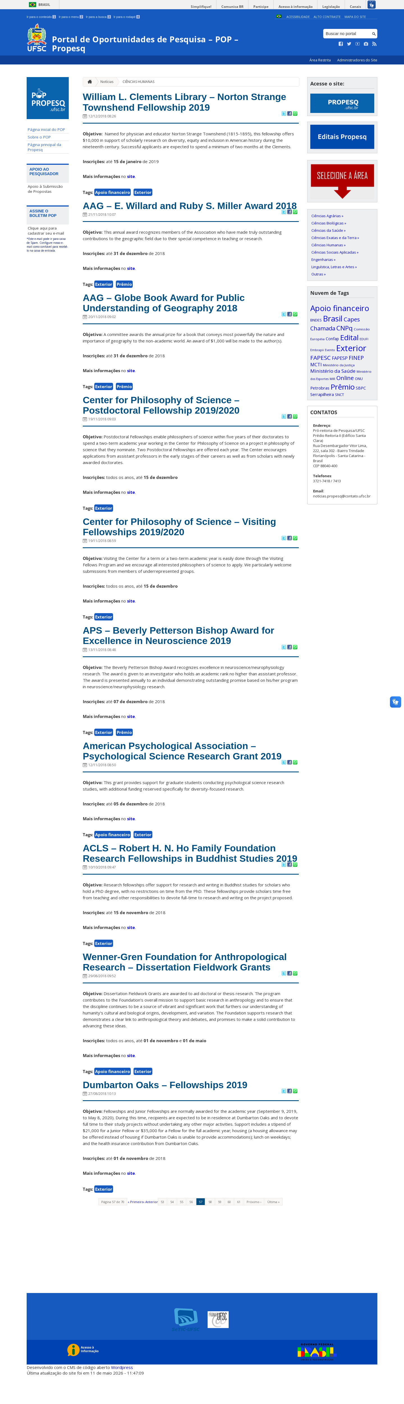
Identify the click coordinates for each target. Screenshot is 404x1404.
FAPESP (340, 358)
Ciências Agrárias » (327, 215)
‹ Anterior (151, 1230)
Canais (355, 6)
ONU (359, 378)
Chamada (322, 328)
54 (172, 1230)
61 (238, 1230)
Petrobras (319, 388)
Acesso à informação (297, 6)
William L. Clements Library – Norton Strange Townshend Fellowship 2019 (188, 102)
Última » (273, 1230)
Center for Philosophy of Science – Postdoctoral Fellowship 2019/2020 (164, 418)
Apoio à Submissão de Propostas (45, 189)
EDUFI (364, 339)
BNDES (316, 320)
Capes (352, 319)
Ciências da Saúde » (328, 230)
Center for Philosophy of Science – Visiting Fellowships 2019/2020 (183, 541)
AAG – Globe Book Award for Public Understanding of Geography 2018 (167, 315)
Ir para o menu (71, 16)
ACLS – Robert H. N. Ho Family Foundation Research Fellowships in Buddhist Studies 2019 (183, 874)
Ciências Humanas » (328, 244)
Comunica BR (235, 6)
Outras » (318, 274)
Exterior (143, 193)
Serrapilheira (322, 394)
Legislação (332, 6)
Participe (263, 6)
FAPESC (320, 358)
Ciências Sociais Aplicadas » (335, 252)
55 (181, 1230)
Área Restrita (320, 60)
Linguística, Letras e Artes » (334, 266)
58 (210, 1230)
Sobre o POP (39, 137)
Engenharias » (323, 259)
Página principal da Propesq (44, 147)
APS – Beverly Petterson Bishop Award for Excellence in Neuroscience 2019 (182, 650)
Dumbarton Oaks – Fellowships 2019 (168, 1113)
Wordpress (122, 1395)
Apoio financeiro (112, 193)
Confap (332, 338)
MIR (332, 379)
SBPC (361, 388)
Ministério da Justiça (339, 365)
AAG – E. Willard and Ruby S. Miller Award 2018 (181, 212)
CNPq (344, 328)
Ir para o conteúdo (41, 16)
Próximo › (254, 1230)
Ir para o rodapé (127, 16)
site (131, 177)
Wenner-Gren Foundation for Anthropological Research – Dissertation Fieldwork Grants (188, 990)
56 (191, 1230)
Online (345, 378)
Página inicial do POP (46, 129)
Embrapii (317, 350)
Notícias (106, 81)
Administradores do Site (357, 60)
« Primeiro (136, 1230)
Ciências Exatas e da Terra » (335, 237)
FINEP (356, 358)
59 (219, 1230)
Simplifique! (205, 6)
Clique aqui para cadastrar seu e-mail (46, 230)
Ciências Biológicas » (328, 223)
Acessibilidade (298, 17)
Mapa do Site (355, 17)
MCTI (316, 365)
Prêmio (124, 296)
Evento (330, 350)
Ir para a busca (98, 16)
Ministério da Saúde (332, 371)
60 (229, 1230)
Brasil (44, 4)
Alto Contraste (327, 17)
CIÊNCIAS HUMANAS (138, 81)
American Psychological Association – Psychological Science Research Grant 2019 (186, 766)
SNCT (339, 394)
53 (162, 1230)
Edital (349, 337)
